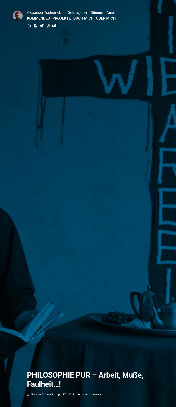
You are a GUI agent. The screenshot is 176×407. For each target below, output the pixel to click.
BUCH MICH (83, 18)
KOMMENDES (38, 18)
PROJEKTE (61, 18)
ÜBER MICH (106, 18)
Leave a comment (91, 394)
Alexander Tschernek (44, 12)
